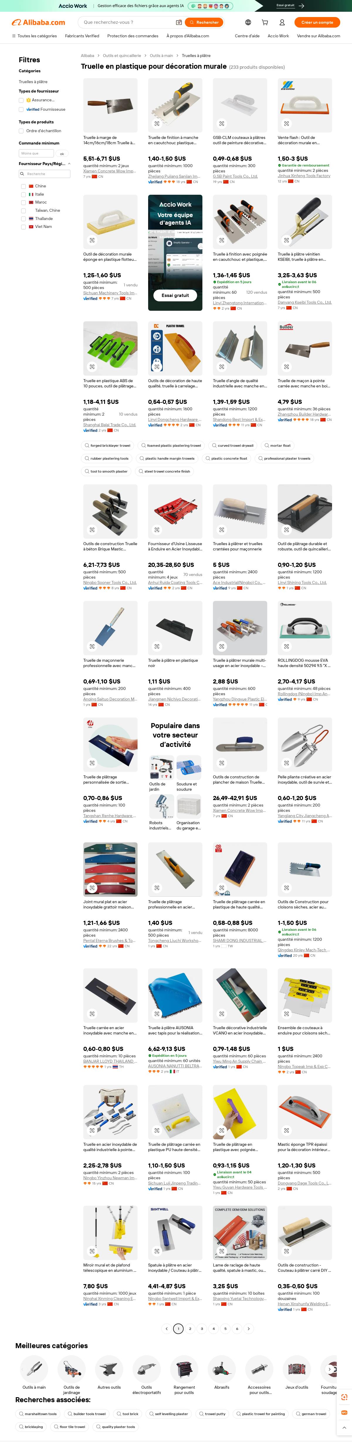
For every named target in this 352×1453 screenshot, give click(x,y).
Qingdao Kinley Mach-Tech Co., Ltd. (305, 950)
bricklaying (31, 1427)
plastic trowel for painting (260, 1414)
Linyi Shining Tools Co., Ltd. (302, 582)
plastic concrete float (226, 458)
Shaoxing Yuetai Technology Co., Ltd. (240, 1298)
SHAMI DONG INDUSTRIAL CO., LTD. (240, 940)
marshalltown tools (38, 1414)
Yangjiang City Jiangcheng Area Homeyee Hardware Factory (305, 815)
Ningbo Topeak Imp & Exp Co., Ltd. (305, 1066)
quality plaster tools (115, 1427)
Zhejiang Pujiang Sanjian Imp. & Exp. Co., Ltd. (175, 176)
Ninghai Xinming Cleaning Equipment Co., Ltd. (110, 1298)
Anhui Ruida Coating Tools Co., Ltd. (175, 582)
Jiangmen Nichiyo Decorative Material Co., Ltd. (175, 699)
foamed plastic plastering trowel (171, 445)
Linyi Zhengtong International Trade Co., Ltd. (240, 302)
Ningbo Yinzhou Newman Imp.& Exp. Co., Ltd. (110, 1177)
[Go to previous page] (166, 1328)
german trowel (311, 1414)
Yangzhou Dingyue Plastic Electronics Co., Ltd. (240, 699)
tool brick (127, 1414)
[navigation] (44, 692)
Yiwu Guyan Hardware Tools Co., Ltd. (240, 1187)
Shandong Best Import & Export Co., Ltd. (240, 419)
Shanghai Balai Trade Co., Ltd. (109, 424)
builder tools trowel (87, 1414)
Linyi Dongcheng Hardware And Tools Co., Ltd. (175, 419)
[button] (178, 22)
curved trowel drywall (232, 445)
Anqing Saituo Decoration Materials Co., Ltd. (110, 699)
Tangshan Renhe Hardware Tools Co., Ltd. (110, 815)
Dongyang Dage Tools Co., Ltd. (305, 1183)
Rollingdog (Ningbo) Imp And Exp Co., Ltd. (305, 693)
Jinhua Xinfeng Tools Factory (304, 175)
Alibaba (87, 55)
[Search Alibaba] (127, 22)
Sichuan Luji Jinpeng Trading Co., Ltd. (175, 1183)
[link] (344, 1397)
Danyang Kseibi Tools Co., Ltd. (305, 302)
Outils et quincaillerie (122, 55)
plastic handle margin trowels (167, 458)
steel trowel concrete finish (164, 471)
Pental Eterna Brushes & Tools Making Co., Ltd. (110, 940)
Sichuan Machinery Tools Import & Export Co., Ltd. (110, 292)
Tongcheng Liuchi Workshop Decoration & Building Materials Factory (175, 940)
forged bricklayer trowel (107, 445)
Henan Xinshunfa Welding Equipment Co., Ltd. (305, 1303)
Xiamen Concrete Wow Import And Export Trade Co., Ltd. (110, 171)
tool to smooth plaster (106, 471)
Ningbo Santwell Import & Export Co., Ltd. (175, 1298)
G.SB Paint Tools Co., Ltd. (235, 176)
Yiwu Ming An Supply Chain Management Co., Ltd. (240, 1061)
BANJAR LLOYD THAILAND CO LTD (110, 1061)
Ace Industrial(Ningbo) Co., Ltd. (240, 582)
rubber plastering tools (106, 458)
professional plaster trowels (284, 458)
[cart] (266, 23)
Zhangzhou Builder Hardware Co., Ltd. (305, 414)
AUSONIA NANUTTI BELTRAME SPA (175, 1066)
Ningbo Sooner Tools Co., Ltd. (110, 582)
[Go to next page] (248, 1328)
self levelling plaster (168, 1414)
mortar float (278, 445)
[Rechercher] (204, 22)
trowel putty (212, 1414)
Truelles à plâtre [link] (196, 55)
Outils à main (161, 55)
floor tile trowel (69, 1427)
